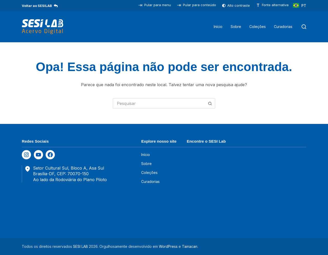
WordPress (168, 246)
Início (218, 26)
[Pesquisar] (304, 26)
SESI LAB (80, 246)
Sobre (236, 26)
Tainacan (189, 246)
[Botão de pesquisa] (210, 103)
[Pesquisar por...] (159, 103)
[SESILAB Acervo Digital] (42, 26)
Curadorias (283, 26)
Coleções (257, 26)
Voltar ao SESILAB (40, 6)
